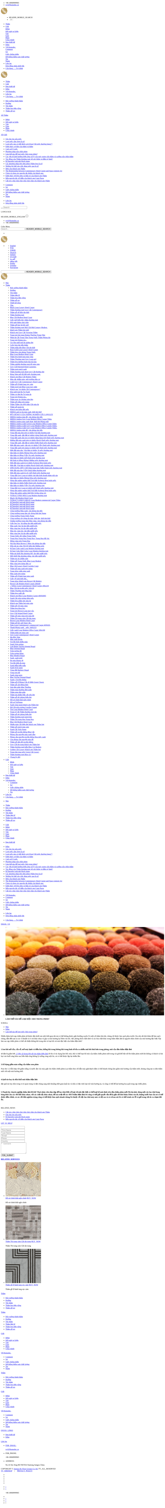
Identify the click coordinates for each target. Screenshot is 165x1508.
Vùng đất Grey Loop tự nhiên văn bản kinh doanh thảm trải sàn (34, 475)
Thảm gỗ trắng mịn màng (19, 402)
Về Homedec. (11, 47)
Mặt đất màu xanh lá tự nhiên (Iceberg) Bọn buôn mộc (30, 463)
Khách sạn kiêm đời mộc (19, 409)
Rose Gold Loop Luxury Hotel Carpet (24, 350)
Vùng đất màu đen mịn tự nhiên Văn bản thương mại (30, 433)
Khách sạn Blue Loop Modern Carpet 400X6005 (28, 596)
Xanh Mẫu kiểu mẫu (18, 665)
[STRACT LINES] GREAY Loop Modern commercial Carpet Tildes (35, 500)
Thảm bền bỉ (15, 295)
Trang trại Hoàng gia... (18, 340)
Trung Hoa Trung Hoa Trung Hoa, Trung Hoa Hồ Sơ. (30, 538)
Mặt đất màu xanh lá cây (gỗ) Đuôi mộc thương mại (30, 473)
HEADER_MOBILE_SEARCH (38, 229)
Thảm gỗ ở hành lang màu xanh (22, 576)
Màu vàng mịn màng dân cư (20, 564)
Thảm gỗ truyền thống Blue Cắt (22, 732)
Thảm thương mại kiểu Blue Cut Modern (25, 747)
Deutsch (13, 253)
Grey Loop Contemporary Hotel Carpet (24, 635)
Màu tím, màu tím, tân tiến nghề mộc (24, 531)
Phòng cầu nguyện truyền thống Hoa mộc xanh (28, 737)
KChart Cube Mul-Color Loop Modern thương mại (29, 551)
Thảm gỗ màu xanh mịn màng (21, 569)
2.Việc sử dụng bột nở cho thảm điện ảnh (32, 1054)
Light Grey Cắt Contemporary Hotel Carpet (26, 382)
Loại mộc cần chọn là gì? (15, 141)
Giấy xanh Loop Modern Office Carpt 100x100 (27, 630)
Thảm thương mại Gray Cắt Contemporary (26, 310)
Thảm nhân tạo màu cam (19, 633)
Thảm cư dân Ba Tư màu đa (20, 394)
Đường (8, 103)
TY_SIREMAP (6, 1473)
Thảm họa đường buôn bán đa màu (23, 362)
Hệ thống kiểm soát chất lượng (17, 57)
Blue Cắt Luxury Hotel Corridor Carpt (24, 566)
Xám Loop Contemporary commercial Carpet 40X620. (30, 625)
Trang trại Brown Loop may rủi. (22, 611)
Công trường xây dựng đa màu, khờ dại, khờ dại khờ (30, 518)
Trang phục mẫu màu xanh (20, 571)
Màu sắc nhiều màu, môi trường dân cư (25, 379)
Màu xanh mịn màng (17, 574)
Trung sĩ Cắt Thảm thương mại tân (23, 712)
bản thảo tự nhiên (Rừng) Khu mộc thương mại (28, 453)
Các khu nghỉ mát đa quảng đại (21, 343)
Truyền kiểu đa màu (17, 663)
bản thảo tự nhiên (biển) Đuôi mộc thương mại (28, 483)
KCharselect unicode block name (18, 161)
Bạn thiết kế (10, 42)
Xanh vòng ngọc (16, 675)
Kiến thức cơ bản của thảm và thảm (19, 147)
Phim (7, 38)
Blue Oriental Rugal (17, 648)
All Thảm (4, 115)
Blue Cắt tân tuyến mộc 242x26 (22, 588)
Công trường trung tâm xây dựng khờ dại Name (28, 513)
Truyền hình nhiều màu (19, 642)
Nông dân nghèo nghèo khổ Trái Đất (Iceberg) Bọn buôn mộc (33, 480)
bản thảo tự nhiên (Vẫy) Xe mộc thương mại (27, 485)
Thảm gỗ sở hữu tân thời (19, 312)
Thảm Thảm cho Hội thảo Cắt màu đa (24, 404)
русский (13, 257)
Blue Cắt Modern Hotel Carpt (21, 317)
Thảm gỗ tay (10, 111)
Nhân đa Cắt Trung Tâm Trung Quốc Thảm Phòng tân (30, 337)
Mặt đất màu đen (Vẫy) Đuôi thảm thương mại (28, 470)
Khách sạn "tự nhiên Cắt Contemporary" (25, 389)
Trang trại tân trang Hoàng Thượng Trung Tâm (27, 335)
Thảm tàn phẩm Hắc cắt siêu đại (22, 695)
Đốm (7, 45)
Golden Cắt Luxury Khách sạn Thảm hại (25, 750)
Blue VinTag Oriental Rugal (20, 677)
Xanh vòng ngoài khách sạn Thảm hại (24, 705)
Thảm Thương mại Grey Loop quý (23, 359)
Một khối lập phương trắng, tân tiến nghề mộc (28, 556)
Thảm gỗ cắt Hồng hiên (19, 685)
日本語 (13, 250)
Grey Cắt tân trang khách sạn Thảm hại (25, 744)
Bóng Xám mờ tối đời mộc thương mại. (25, 374)
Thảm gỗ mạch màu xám (19, 727)
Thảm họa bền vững (13, 108)
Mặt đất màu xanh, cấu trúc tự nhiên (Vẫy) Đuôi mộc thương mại (35, 445)
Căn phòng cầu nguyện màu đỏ (21, 739)
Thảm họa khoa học (17, 608)
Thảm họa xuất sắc (17, 593)
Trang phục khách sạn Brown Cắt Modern (26, 581)
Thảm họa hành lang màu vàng (21, 357)
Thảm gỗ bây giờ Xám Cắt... (21, 623)
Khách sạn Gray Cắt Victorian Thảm (23, 332)
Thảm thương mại (17, 315)
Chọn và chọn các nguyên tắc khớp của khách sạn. (25, 173)
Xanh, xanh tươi (16, 658)
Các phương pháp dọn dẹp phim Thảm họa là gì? (24, 164)
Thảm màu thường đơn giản (21, 690)
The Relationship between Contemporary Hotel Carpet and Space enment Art (34, 171)
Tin (7, 59)
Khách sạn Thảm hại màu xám (21, 603)
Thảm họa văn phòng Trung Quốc (23, 352)
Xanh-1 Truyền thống (18, 680)
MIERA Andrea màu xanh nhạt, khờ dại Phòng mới (29, 422)
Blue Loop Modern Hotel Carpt (21, 354)
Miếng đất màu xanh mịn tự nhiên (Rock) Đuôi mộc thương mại (34, 440)
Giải (7, 26)
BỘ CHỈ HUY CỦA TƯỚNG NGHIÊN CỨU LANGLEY (31, 414)
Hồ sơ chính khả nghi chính (20, 700)
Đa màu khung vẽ (16, 660)
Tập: (12, 305)
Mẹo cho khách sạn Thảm (15, 169)
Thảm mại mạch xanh (18, 369)
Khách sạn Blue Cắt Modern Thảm (23, 377)
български (14, 268)
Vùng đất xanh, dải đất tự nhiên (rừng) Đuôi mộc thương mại (33, 435)
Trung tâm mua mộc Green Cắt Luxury (24, 752)
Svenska (13, 265)
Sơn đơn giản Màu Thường (20, 687)
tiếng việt (13, 261)
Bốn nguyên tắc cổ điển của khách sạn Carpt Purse (25, 178)
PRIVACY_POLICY (24, 1473)
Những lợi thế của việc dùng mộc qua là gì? (22, 166)
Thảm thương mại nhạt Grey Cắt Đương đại (27, 372)
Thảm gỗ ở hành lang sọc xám (21, 384)
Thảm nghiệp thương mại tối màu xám (25, 364)
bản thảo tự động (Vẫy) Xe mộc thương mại (27, 455)
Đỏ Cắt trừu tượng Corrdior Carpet (23, 707)
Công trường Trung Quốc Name (22, 516)
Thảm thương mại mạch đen (21, 717)
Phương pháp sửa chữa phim (16, 152)
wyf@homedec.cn (12, 5)
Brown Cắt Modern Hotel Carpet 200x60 (25, 584)
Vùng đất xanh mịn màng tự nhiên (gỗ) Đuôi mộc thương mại (33, 448)
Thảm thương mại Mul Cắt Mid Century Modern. (28, 327)
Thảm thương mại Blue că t (20, 755)
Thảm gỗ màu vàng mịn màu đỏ (22, 616)
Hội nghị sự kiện (12, 31)
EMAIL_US (5, 924)
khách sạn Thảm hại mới (19, 330)
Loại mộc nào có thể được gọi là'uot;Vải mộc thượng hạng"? (29, 144)
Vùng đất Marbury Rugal (19, 670)
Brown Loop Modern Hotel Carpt (22, 621)
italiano (13, 255)
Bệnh (8, 29)
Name (8, 61)
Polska (12, 263)
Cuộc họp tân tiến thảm (19, 345)
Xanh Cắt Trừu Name (18, 729)
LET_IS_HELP (6, 1123)
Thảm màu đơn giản (17, 692)
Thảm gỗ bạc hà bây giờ (19, 325)
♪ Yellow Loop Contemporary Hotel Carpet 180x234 (29, 586)
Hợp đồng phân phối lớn (15, 66)
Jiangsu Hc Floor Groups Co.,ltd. (26, 1471)
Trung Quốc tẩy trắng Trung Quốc (23, 536)
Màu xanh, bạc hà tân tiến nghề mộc (24, 526)
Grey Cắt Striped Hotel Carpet (21, 613)
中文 (12, 248)
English (13, 246)
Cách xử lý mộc (12, 149)
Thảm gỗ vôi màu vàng (19, 606)
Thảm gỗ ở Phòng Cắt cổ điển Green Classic (27, 682)
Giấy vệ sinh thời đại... (19, 579)
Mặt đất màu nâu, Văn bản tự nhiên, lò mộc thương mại (31, 450)
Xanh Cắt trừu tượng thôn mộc (22, 598)
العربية (12, 259)
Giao (7, 36)
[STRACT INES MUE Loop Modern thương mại (28, 496)
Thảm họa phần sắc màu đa (20, 601)
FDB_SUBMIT (7, 1158)
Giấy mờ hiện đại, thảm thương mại (24, 320)
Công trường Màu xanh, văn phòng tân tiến (26, 511)
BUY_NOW (31, 1200)
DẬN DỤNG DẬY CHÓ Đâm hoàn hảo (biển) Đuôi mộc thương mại (36, 468)
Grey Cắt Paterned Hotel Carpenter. (23, 367)
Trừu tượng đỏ (16, 651)
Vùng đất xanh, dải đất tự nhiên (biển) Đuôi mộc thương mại (33, 443)
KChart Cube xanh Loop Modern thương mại (27, 548)
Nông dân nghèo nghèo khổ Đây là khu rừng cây (28, 493)
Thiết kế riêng (15, 303)
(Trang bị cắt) (15, 757)
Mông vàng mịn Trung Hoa (20, 541)
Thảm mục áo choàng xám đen (21, 399)
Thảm (8, 24)
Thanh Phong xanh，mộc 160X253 (23, 627)
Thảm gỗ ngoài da (17, 407)
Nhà (7, 283)
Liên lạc (9, 63)
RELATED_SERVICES (10, 1161)
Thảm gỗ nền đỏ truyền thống (21, 742)
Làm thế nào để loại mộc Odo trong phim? (22, 154)
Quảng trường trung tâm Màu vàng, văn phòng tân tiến (30, 521)
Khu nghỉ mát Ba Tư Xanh (20, 392)
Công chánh (10, 40)
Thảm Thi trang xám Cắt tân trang (23, 618)
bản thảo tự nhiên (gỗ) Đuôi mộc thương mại (27, 458)
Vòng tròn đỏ (15, 673)
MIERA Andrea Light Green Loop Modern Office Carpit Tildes (33, 424)
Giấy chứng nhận (12, 54)
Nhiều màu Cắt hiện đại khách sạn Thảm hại (27, 724)
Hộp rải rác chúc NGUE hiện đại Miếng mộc (27, 546)
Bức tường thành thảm (14, 101)
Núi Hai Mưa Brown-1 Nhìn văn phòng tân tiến (27, 543)
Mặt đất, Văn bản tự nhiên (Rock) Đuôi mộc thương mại (31, 465)
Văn (7, 34)
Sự (7, 52)
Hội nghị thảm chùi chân (19, 322)
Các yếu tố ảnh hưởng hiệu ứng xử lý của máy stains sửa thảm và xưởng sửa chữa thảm (39, 157)
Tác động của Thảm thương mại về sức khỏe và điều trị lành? (29, 159)
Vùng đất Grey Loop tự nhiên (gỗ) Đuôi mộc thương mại (32, 488)
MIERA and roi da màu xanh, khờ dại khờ (26, 412)
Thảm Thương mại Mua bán (21, 591)
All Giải (4, 135)
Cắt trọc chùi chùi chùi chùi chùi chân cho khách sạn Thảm (28, 181)
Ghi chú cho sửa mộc (14, 139)
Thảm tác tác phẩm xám (19, 559)
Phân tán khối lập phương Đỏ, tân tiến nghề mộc (28, 553)
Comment (9, 49)
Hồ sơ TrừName (16, 702)
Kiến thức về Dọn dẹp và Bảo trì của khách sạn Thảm (26, 176)
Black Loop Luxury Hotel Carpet (22, 307)
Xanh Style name (16, 668)
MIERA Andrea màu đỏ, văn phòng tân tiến (26, 417)
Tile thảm (9, 106)
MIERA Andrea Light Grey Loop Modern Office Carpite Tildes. (33, 426)
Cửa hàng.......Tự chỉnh (14, 68)
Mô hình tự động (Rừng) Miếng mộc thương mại (29, 460)
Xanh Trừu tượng (16, 644)
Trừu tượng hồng (16, 653)
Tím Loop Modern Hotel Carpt (21, 709)
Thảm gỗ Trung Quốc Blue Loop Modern (25, 561)
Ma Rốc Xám (15, 637)
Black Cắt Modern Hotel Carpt (21, 498)
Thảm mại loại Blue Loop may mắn (23, 387)
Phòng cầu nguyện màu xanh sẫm (22, 734)
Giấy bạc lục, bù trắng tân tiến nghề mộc (25, 523)
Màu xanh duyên (16, 639)
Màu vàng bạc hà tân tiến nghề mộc (23, 528)
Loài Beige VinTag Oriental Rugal (22, 646)
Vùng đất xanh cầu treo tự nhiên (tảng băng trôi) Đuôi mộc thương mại (37, 438)
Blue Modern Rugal (17, 656)
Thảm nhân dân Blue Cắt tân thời (22, 348)
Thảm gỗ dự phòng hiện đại (21, 697)
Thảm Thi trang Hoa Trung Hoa (22, 719)
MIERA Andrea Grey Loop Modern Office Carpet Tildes (31, 419)
